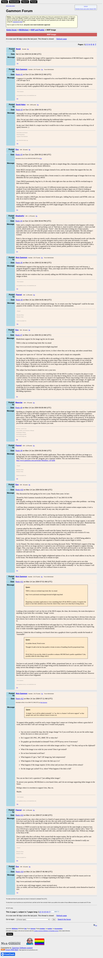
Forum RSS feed (11, 950)
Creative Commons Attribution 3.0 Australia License (46, 930)
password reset (17, 22)
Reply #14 (20, 872)
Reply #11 (19, 582)
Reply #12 (20, 699)
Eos (41, 158)
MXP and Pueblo (37, 30)
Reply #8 (18, 408)
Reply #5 (19, 263)
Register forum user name (82, 8)
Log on (86, 6)
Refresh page (61, 39)
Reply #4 (18, 221)
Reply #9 (19, 451)
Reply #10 (19, 490)
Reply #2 (19, 110)
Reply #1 (19, 74)
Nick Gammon (43, 702)
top (95, 925)
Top (17, 63)
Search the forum (64, 919)
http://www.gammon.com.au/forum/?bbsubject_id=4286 (35, 460)
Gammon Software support (22, 948)
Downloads (14, 2)
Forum (33, 2)
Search (25, 2)
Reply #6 (19, 300)
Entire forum (11, 30)
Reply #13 (19, 815)
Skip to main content (10, 5)
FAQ (95, 8)
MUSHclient (24, 30)
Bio (28, 49)
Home (4, 2)
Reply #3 (19, 155)
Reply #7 (18, 335)
